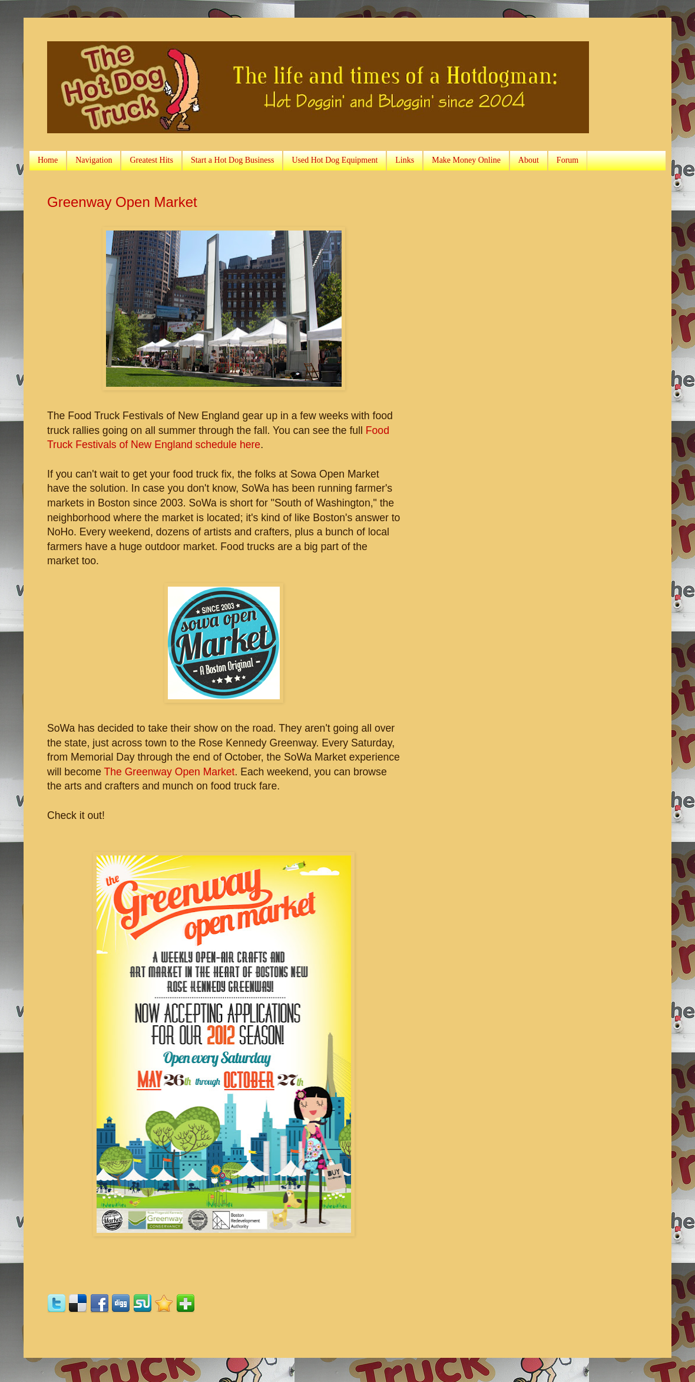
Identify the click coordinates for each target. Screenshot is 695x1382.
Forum (567, 160)
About (528, 160)
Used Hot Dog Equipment (335, 160)
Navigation (93, 160)
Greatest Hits (151, 160)
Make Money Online (466, 160)
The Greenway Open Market (169, 772)
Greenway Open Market (122, 202)
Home (48, 160)
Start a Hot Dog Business (232, 160)
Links (404, 160)
